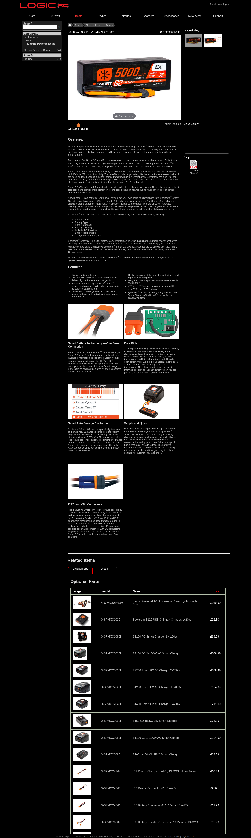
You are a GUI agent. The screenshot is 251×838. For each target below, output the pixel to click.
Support (218, 15)
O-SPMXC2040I (111, 704)
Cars (32, 15)
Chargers (148, 15)
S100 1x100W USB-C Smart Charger (156, 754)
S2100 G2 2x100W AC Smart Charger (156, 653)
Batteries (125, 15)
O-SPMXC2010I (111, 670)
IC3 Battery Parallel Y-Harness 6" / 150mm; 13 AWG (165, 822)
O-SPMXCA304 (110, 771)
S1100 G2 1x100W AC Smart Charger (156, 737)
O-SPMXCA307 (110, 822)
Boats (78, 15)
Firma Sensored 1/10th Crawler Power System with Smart (165, 603)
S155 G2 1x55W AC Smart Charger (155, 720)
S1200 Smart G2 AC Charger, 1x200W (157, 687)
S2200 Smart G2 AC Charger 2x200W (156, 670)
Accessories (171, 15)
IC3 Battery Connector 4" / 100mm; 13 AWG (160, 805)
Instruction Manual (193, 170)
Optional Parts (80, 568)
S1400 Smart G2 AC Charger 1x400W (156, 704)
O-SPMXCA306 (110, 805)
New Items (195, 15)
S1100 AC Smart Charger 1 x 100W (155, 636)
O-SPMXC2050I (111, 720)
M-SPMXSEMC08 (112, 602)
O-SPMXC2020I (111, 687)
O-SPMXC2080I (111, 737)
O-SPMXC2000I (111, 653)
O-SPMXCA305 (110, 788)
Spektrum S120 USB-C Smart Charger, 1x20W (162, 619)
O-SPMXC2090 (110, 754)
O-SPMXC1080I (111, 636)
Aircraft (55, 15)
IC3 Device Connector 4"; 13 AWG (154, 788)
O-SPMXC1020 (110, 619)
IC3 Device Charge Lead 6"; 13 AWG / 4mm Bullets (165, 771)
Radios (102, 15)
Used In (105, 568)
